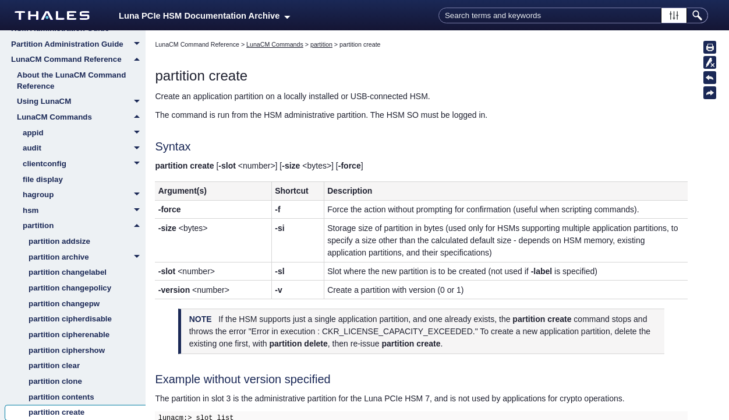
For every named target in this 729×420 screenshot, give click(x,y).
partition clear (54, 365)
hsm (84, 211)
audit (84, 148)
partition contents (61, 397)
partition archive (87, 257)
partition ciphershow (67, 350)
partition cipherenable (69, 334)
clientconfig (84, 164)
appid (84, 133)
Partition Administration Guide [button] (78, 44)
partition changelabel (68, 272)
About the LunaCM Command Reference (71, 80)
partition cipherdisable (70, 318)
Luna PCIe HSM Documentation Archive (205, 15)
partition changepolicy (70, 288)
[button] (674, 15)
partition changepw (64, 303)
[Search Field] (573, 15)
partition (84, 225)
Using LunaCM (81, 102)
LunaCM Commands (81, 117)
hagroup (84, 195)
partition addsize (59, 241)
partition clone (55, 381)
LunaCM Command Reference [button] (78, 59)
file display (43, 179)
